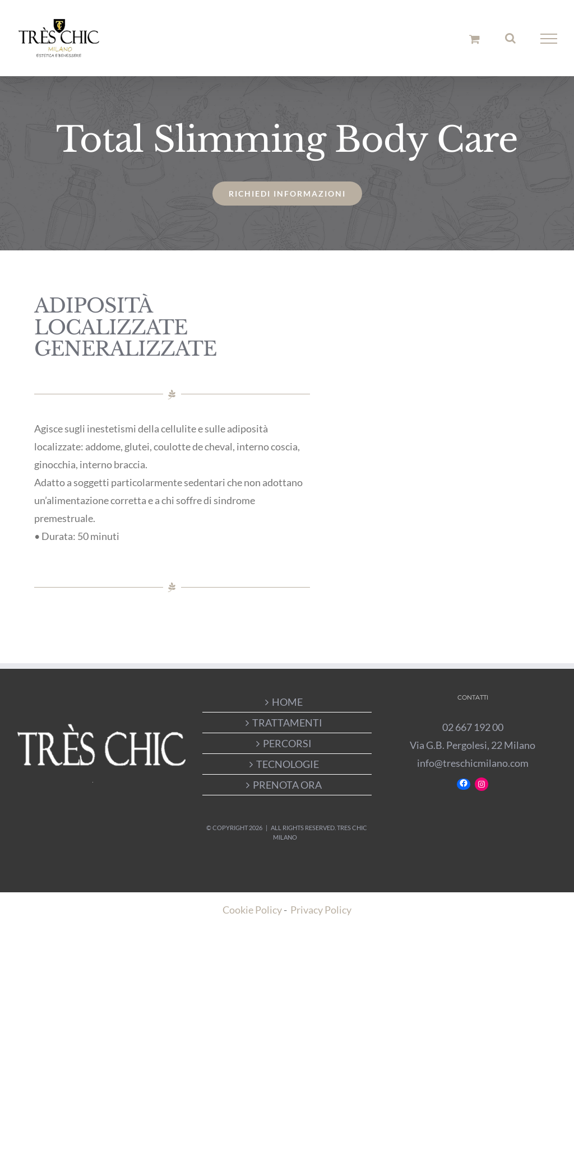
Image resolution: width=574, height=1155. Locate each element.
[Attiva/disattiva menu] (549, 39)
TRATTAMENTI (287, 722)
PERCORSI (287, 743)
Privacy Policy (320, 909)
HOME (287, 702)
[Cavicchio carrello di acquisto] (474, 39)
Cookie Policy (252, 909)
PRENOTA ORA (287, 785)
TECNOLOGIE (287, 764)
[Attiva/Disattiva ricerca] (510, 38)
